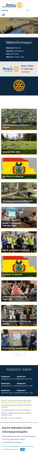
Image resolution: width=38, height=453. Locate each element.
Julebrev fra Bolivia (12, 274)
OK (22, 449)
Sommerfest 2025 (11, 151)
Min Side (5, 10)
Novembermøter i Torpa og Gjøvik (16, 322)
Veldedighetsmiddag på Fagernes (14, 297)
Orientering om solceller (15, 348)
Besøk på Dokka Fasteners (15, 250)
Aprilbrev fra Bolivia (12, 176)
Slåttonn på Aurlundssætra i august (17, 126)
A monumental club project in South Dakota (15, 410)
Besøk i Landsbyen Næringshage (11, 224)
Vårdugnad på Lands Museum (17, 201)
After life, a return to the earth (11, 418)
